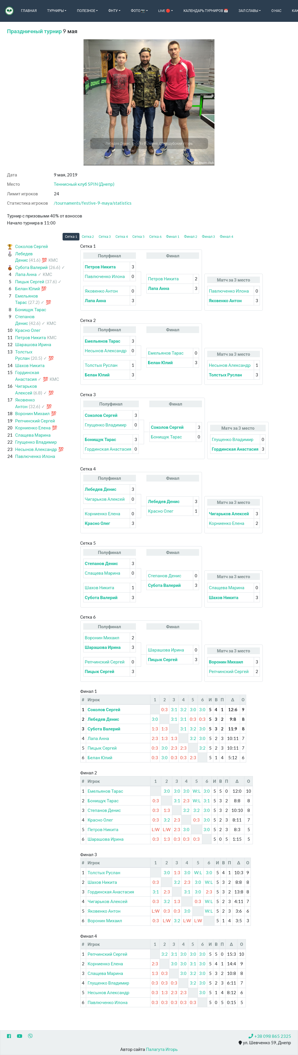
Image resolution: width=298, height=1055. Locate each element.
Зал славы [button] (248, 10)
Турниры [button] (55, 10)
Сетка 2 (88, 236)
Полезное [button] (86, 10)
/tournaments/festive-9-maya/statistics (93, 203)
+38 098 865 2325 (270, 1036)
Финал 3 (208, 236)
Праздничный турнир (34, 31)
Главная (29, 10)
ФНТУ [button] (113, 10)
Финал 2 (190, 236)
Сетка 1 (71, 236)
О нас (276, 10)
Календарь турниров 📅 (205, 10)
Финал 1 (173, 236)
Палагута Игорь (162, 1049)
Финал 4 (226, 236)
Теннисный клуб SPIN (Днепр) (84, 184)
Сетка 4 (122, 236)
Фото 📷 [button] (138, 10)
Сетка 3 (105, 236)
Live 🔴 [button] (164, 10)
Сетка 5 (138, 236)
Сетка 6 (155, 236)
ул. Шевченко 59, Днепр (265, 1043)
